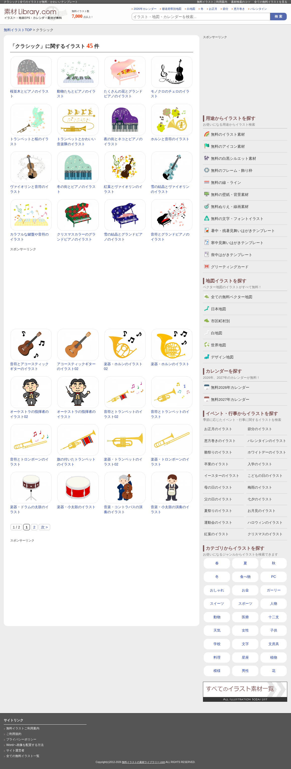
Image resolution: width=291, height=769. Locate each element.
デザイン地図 (222, 357)
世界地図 (218, 345)
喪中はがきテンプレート (231, 255)
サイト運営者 (15, 750)
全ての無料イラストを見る (270, 1)
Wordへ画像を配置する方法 (25, 745)
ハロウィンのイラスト (265, 522)
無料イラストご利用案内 (212, 1)
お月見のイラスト (262, 511)
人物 (273, 603)
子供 (273, 630)
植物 (273, 657)
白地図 (191, 8)
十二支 (273, 617)
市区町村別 (220, 321)
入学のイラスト (260, 464)
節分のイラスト (260, 429)
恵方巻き (239, 8)
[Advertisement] (101, 287)
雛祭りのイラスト (218, 452)
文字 (245, 644)
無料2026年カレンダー (230, 387)
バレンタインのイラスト (267, 441)
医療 (245, 617)
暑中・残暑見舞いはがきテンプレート (243, 230)
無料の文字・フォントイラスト (237, 218)
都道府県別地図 (171, 8)
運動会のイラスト (218, 522)
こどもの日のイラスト (265, 476)
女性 (245, 630)
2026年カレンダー (145, 8)
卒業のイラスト (216, 464)
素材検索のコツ (240, 1)
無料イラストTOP (18, 30)
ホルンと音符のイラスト (170, 139)
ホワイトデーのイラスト (267, 452)
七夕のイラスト (260, 499)
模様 (217, 671)
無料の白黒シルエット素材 (233, 158)
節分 (225, 8)
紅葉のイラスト (216, 534)
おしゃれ (217, 590)
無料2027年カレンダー (230, 399)
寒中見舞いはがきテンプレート (237, 243)
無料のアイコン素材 (228, 146)
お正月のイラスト (218, 429)
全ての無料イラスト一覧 (22, 756)
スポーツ (245, 603)
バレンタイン (258, 8)
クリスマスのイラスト (265, 534)
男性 (245, 671)
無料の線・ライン (226, 182)
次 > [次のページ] (44, 527)
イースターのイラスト (221, 476)
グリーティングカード (230, 267)
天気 (217, 630)
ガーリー (274, 590)
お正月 (213, 8)
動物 (217, 617)
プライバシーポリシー (21, 739)
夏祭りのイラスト (218, 511)
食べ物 (245, 577)
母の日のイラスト (218, 487)
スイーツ (217, 603)
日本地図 (218, 309)
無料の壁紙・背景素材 (230, 194)
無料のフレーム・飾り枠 (231, 170)
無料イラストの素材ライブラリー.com (143, 762)
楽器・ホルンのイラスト (170, 364)
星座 (245, 657)
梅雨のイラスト (260, 487)
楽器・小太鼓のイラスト (76, 507)
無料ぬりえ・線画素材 (230, 206)
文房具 (273, 644)
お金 (245, 590)
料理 (217, 657)
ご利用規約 (13, 734)
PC (273, 577)
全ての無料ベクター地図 (231, 297)
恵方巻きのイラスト (220, 441)
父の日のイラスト (218, 499)
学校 (217, 644)
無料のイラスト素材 (228, 134)
